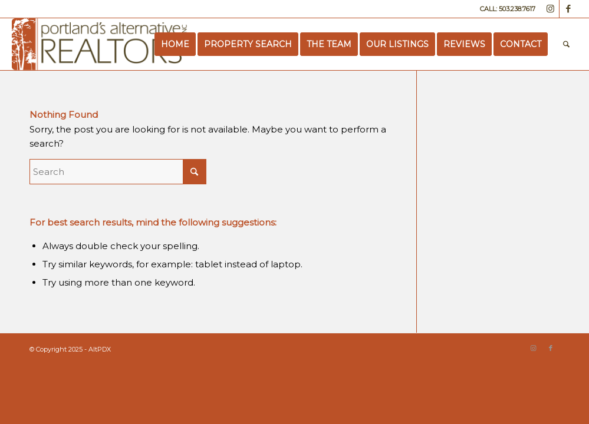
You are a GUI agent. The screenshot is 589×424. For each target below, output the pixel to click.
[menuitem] (175, 44)
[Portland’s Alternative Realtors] (99, 44)
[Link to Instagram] (550, 9)
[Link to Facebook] (568, 9)
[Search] (566, 44)
